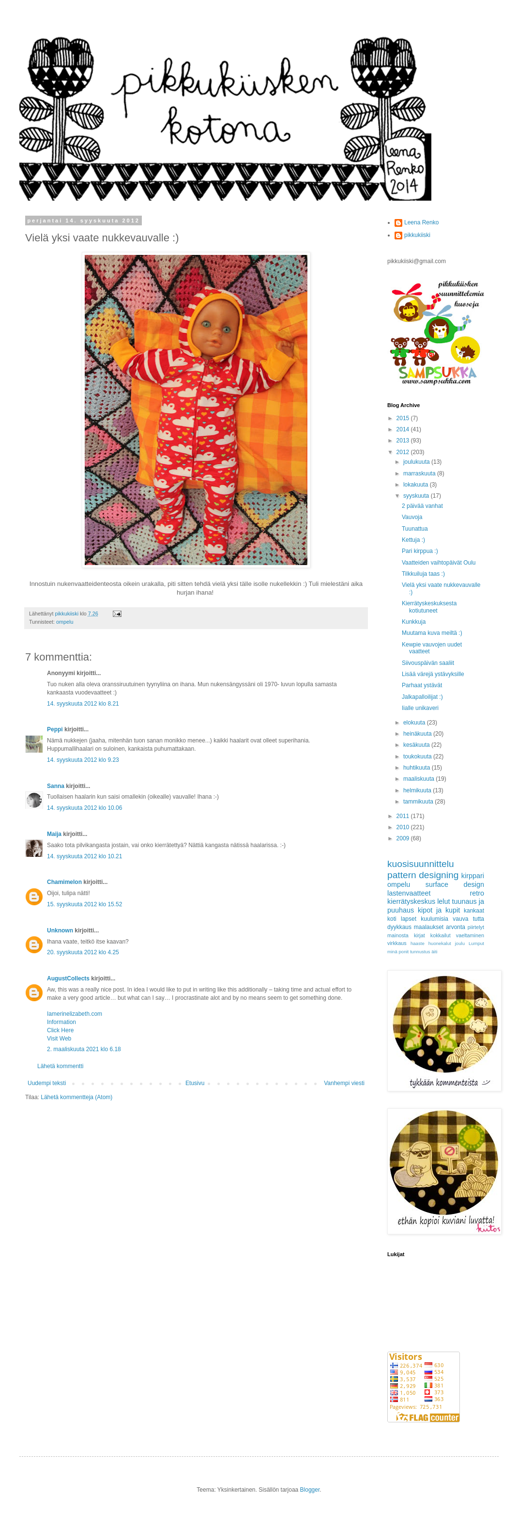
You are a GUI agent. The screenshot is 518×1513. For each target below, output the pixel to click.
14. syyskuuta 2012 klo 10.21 (84, 856)
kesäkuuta (417, 744)
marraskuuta (420, 473)
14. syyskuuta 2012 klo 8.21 (83, 703)
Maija (54, 834)
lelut (443, 901)
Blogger (310, 1489)
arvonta (455, 927)
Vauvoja (412, 517)
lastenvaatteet (409, 893)
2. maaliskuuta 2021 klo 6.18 (84, 1049)
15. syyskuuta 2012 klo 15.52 (84, 904)
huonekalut (439, 943)
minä (392, 951)
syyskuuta (417, 495)
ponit (403, 951)
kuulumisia (434, 918)
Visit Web (59, 1038)
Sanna (55, 786)
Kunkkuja (414, 621)
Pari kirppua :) (420, 551)
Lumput (476, 943)
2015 (403, 418)
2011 (403, 816)
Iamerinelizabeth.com (74, 1013)
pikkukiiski (417, 235)
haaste (418, 943)
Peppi (55, 729)
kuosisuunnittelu (420, 864)
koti (391, 918)
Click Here (60, 1030)
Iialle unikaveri (420, 708)
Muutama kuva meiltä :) (432, 633)
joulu (460, 943)
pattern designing (422, 875)
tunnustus (420, 951)
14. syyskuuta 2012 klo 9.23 (83, 759)
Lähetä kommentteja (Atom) (76, 1097)
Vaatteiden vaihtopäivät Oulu (439, 562)
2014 (403, 429)
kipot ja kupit (439, 910)
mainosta (398, 935)
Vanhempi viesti (344, 1083)
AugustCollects (68, 978)
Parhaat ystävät (422, 685)
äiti (434, 951)
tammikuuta (419, 801)
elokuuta (415, 722)
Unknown (60, 930)
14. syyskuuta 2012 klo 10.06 (84, 807)
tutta (478, 918)
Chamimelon (64, 882)
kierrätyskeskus (411, 901)
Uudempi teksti (47, 1083)
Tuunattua (415, 528)
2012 (403, 452)
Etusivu (194, 1083)
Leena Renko (421, 222)
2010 (403, 827)
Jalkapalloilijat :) (422, 696)
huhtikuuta (417, 767)
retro (477, 893)
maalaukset (428, 927)
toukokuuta (418, 756)
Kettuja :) (413, 539)
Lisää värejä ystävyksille (433, 674)
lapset (408, 918)
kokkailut (440, 935)
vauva (460, 918)
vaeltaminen (470, 935)
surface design (455, 884)
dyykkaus (399, 927)
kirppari (472, 876)
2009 (403, 838)
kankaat (474, 910)
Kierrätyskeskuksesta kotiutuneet (429, 607)
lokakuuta (416, 484)
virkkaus (397, 943)
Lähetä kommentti (60, 1066)
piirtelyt (476, 927)
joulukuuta (417, 461)
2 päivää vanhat (422, 506)
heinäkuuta (418, 733)
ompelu (64, 622)
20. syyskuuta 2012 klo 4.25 (83, 952)
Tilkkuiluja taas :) (423, 573)
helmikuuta (418, 790)
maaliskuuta (419, 778)
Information (61, 1022)
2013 (403, 440)
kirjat (419, 935)
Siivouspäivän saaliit (428, 663)
